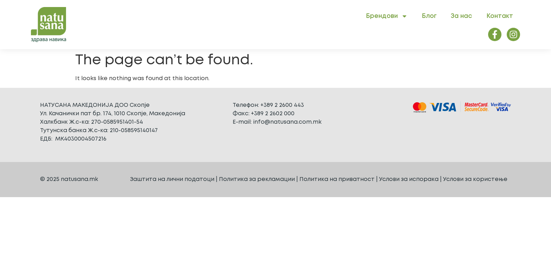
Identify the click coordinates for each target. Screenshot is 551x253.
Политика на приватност (337, 179)
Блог (429, 16)
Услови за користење (475, 179)
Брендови (387, 16)
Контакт (499, 16)
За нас (461, 16)
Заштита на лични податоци (172, 179)
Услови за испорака (409, 179)
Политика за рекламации (257, 179)
